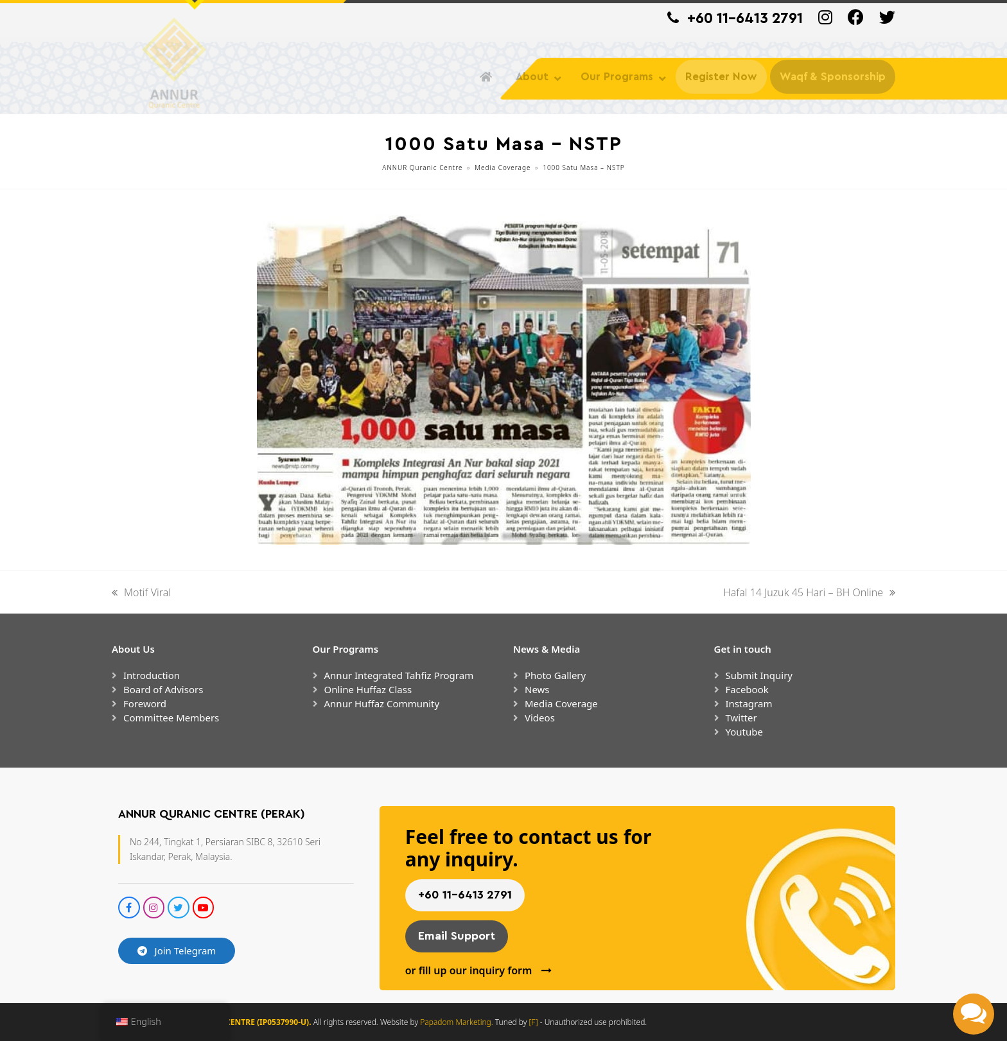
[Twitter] (887, 20)
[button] (973, 1014)
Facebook (747, 689)
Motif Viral (141, 593)
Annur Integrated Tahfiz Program (399, 675)
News (537, 689)
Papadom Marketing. (457, 1022)
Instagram (749, 703)
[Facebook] (856, 20)
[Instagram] (825, 20)
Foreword (144, 703)
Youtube (744, 731)
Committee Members (171, 717)
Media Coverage (561, 703)
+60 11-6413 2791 (745, 18)
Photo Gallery (555, 675)
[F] (533, 1022)
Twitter (741, 717)
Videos (540, 717)
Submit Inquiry (759, 675)
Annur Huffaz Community (382, 703)
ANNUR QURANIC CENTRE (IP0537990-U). (234, 1022)
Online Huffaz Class (368, 689)
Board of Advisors (163, 689)
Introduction (151, 675)
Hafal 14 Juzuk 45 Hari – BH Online (809, 593)
